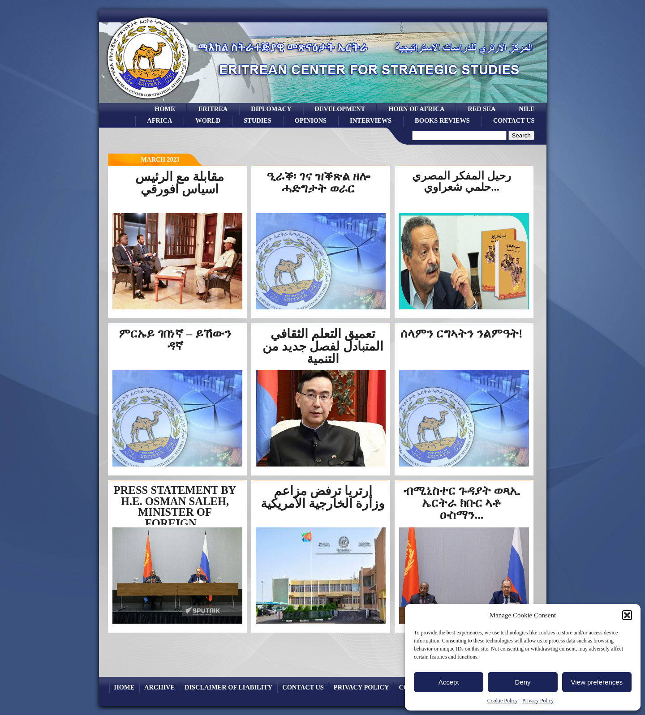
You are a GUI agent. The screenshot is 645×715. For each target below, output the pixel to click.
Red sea (481, 108)
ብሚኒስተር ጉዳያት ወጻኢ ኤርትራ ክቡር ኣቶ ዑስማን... (462, 503)
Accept (449, 682)
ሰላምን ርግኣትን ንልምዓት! (461, 333)
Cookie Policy (502, 701)
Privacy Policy (538, 701)
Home (165, 108)
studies (257, 120)
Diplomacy (271, 108)
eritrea (213, 108)
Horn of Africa (416, 108)
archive (159, 687)
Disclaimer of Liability (228, 687)
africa (159, 120)
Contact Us (514, 120)
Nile (526, 108)
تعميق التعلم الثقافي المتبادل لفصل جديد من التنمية (322, 346)
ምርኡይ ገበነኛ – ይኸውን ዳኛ (175, 339)
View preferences (597, 682)
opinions (311, 120)
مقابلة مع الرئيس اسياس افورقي (179, 183)
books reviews (442, 120)
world (207, 120)
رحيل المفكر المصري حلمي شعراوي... (461, 181)
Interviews (370, 120)
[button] (627, 615)
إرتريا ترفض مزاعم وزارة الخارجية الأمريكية (323, 497)
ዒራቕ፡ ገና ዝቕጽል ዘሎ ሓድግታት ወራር (318, 182)
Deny (522, 682)
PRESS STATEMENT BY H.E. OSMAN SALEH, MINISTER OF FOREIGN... (175, 506)
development (340, 108)
